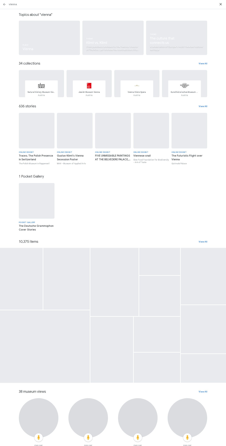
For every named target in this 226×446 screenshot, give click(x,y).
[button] (4, 4)
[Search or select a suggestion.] (113, 4)
